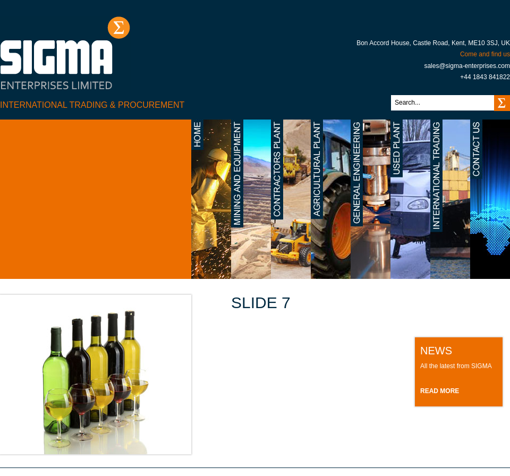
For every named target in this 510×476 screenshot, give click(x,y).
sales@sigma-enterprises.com (467, 66)
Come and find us (485, 54)
